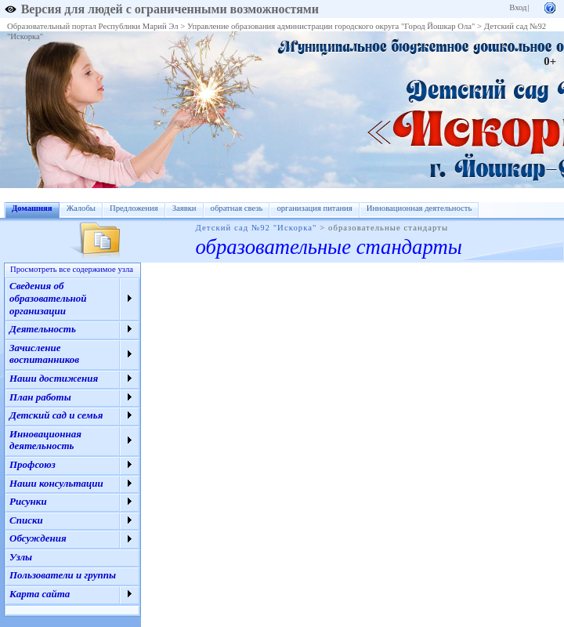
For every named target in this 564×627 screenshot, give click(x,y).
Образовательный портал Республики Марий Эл (93, 26)
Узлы (20, 557)
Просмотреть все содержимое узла (71, 269)
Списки (26, 520)
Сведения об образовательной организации (48, 298)
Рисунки (28, 501)
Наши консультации (56, 483)
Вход (517, 7)
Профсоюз (32, 464)
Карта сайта (39, 594)
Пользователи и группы (62, 575)
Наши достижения (53, 378)
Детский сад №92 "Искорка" (256, 227)
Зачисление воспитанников (44, 354)
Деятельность (42, 329)
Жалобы (81, 208)
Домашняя (32, 208)
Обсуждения (38, 538)
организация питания (314, 208)
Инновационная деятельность (419, 208)
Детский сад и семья (56, 415)
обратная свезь (237, 208)
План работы (40, 397)
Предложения (134, 208)
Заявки (184, 208)
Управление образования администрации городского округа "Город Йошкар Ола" (331, 26)
